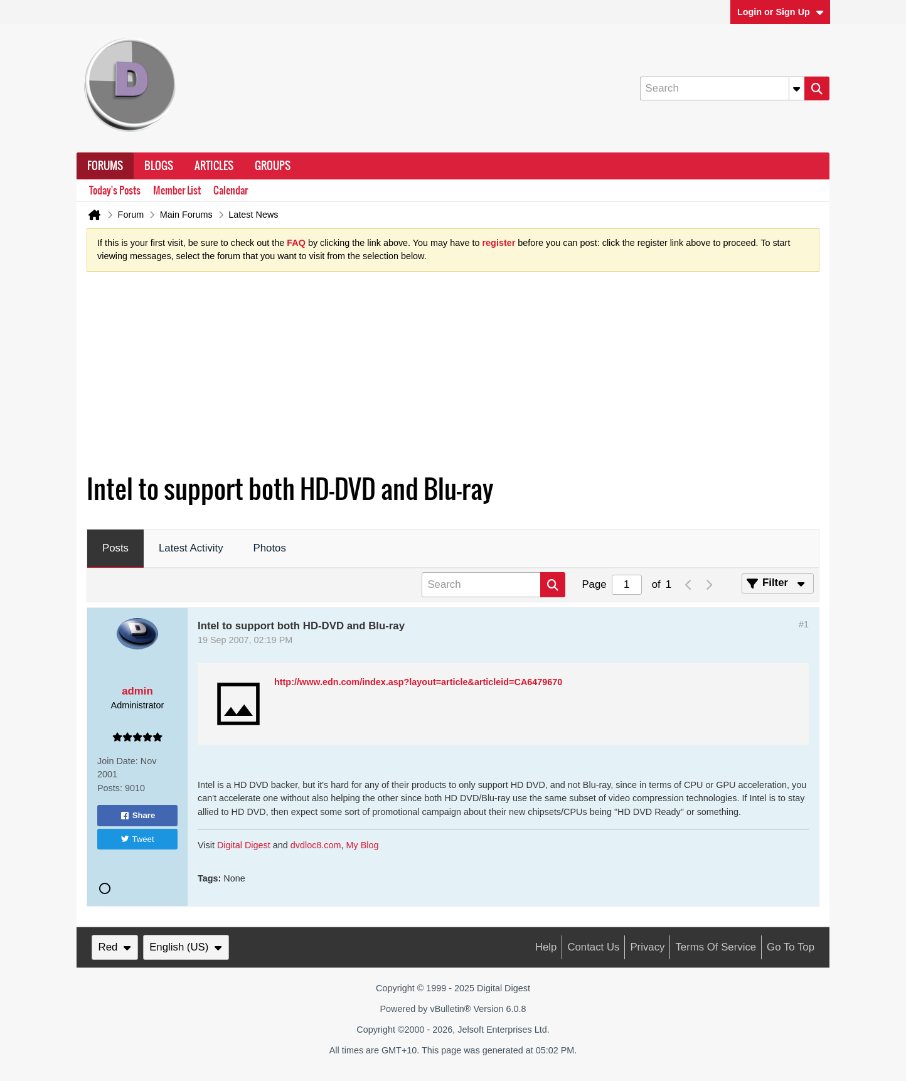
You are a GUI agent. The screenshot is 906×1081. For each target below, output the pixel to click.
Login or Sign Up (780, 12)
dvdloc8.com (315, 845)
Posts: (109, 788)
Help (546, 947)
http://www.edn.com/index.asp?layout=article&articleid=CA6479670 (418, 682)
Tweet (137, 839)
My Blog (362, 845)
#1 (804, 624)
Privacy (647, 947)
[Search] (722, 88)
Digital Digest (243, 845)
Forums (105, 165)
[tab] (115, 549)
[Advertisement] (453, 376)
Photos (269, 548)
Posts (115, 548)
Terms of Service (715, 947)
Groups (272, 165)
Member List (177, 190)
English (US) (185, 947)
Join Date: (117, 761)
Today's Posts (115, 190)
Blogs (158, 165)
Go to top (790, 947)
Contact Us (593, 947)
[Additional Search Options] (797, 88)
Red (115, 947)
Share (138, 816)
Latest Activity (191, 548)
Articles (214, 165)
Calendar (230, 190)
